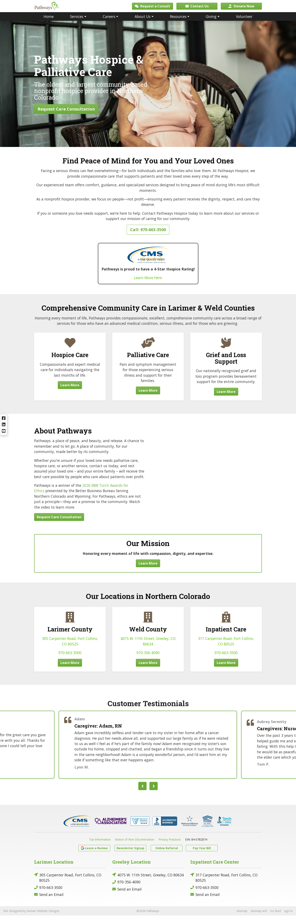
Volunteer (244, 21)
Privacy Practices (169, 844)
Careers (109, 21)
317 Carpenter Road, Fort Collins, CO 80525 (224, 882)
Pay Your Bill (202, 853)
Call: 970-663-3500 (148, 234)
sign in (288, 915)
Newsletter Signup (130, 853)
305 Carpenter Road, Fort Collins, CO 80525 (67, 882)
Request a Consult (152, 8)
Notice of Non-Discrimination (134, 844)
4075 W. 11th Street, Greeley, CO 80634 (148, 879)
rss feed (275, 915)
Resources (178, 21)
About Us (142, 21)
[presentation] (142, 790)
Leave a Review (94, 853)
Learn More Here (148, 282)
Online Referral (166, 853)
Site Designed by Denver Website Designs (31, 915)
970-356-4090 (148, 657)
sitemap (242, 915)
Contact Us (197, 8)
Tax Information (100, 844)
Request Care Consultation (66, 113)
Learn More (69, 389)
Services (76, 21)
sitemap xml (259, 915)
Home (49, 21)
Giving (211, 21)
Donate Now (241, 8)
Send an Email (49, 899)
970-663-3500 (69, 657)
